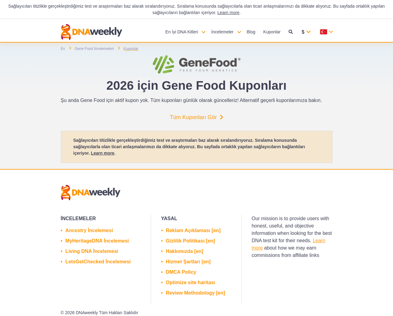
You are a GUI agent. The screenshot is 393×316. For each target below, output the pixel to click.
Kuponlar (272, 31)
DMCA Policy (181, 272)
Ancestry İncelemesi (89, 230)
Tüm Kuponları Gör (196, 117)
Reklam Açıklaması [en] (193, 230)
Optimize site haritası (190, 282)
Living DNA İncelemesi (91, 251)
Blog (251, 31)
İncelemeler (222, 31)
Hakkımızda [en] (184, 251)
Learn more (228, 12)
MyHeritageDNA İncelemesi (97, 240)
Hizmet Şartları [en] (188, 261)
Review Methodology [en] (195, 292)
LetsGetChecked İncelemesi (98, 261)
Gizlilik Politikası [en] (190, 240)
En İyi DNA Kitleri (181, 31)
